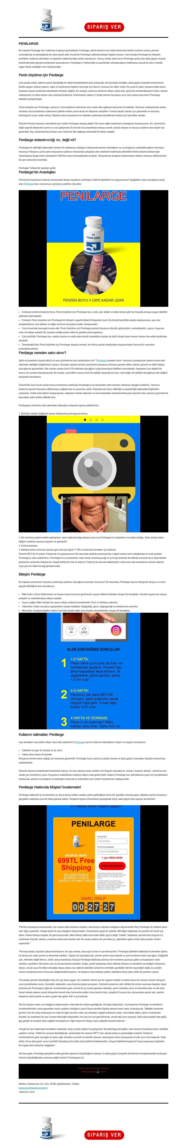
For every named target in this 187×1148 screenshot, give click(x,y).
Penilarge (29, 184)
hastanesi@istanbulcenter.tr (33, 1088)
